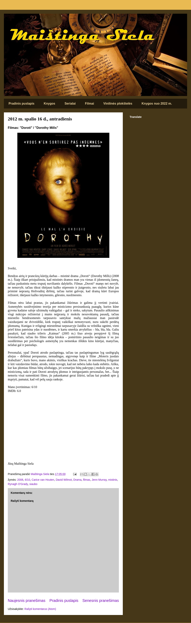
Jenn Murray (99, 479)
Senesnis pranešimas (100, 600)
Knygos (49, 103)
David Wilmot (64, 479)
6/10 (27, 479)
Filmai (89, 103)
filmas (86, 479)
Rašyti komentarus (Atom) (40, 608)
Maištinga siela (10, 19)
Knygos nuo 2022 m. (157, 103)
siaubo (33, 484)
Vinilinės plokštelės (117, 103)
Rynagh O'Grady (18, 484)
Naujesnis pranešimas (26, 600)
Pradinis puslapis (21, 103)
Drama (77, 479)
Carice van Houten (43, 479)
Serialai (70, 103)
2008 (20, 479)
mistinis (112, 479)
